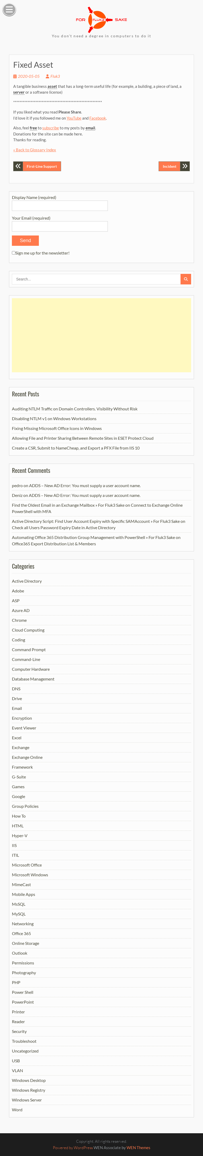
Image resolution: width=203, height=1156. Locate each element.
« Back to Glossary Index (34, 149)
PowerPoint (23, 1001)
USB (16, 1060)
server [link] (19, 92)
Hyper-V (19, 835)
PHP (16, 982)
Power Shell (22, 992)
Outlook (19, 952)
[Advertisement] (101, 335)
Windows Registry (28, 1089)
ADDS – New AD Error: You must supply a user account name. (85, 485)
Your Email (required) (60, 221)
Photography (24, 972)
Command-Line (26, 659)
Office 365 (21, 933)
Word (17, 1109)
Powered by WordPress (73, 1147)
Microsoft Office (27, 864)
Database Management (33, 678)
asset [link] (52, 86)
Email (17, 708)
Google (18, 796)
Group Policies (25, 806)
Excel (16, 737)
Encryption (22, 717)
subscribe (50, 127)
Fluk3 (55, 76)
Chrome (19, 620)
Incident (169, 166)
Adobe (18, 590)
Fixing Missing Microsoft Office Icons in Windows (57, 428)
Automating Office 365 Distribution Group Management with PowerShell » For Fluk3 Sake (93, 537)
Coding (18, 639)
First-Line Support (42, 166)
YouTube (74, 118)
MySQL (19, 913)
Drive (17, 698)
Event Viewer (24, 727)
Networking (23, 923)
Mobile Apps (23, 894)
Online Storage (25, 943)
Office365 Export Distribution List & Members (54, 543)
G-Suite (19, 776)
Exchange (20, 747)
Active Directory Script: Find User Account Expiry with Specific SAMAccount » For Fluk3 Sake (96, 521)
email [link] (90, 127)
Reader (18, 1021)
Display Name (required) (60, 201)
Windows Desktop (29, 1080)
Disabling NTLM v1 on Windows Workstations (54, 418)
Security (19, 1031)
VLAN (17, 1070)
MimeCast (21, 884)
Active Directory (27, 580)
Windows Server (27, 1099)
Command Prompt (29, 649)
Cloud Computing (28, 629)
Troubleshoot (24, 1041)
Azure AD (21, 610)
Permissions (23, 962)
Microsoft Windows (30, 874)
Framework (22, 766)
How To (19, 815)
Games (18, 786)
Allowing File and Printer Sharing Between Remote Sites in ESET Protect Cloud (83, 438)
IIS (14, 845)
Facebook (97, 118)
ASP (16, 600)
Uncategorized (25, 1050)
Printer (18, 1011)
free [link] (33, 127)
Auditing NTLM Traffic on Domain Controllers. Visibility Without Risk (74, 408)
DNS (16, 688)
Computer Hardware (31, 669)
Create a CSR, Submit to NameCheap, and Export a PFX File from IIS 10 (76, 447)
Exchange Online (27, 757)
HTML (18, 825)
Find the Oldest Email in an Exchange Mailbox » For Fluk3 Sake (68, 504)
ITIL (15, 855)
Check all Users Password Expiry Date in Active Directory (64, 527)
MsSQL (18, 903)
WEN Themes (138, 1147)
